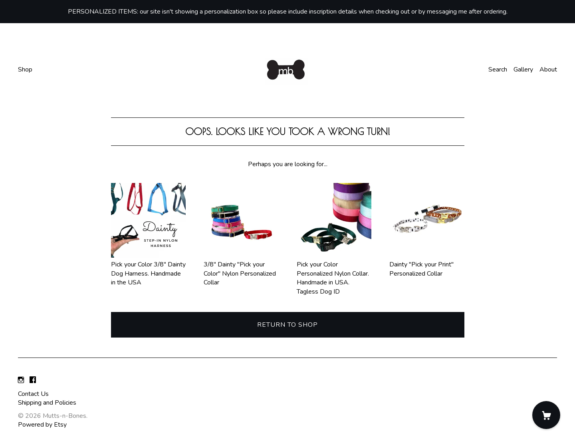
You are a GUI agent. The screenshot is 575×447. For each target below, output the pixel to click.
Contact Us (33, 393)
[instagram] (21, 380)
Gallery (523, 69)
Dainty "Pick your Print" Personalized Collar (426, 264)
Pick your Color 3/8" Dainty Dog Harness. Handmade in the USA (148, 269)
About (548, 69)
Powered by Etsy (42, 424)
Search (497, 69)
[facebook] (33, 380)
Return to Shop (287, 324)
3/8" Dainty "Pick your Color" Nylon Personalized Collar (241, 269)
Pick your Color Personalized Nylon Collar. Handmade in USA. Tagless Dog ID (334, 273)
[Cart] (546, 415)
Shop (25, 69)
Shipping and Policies (47, 402)
